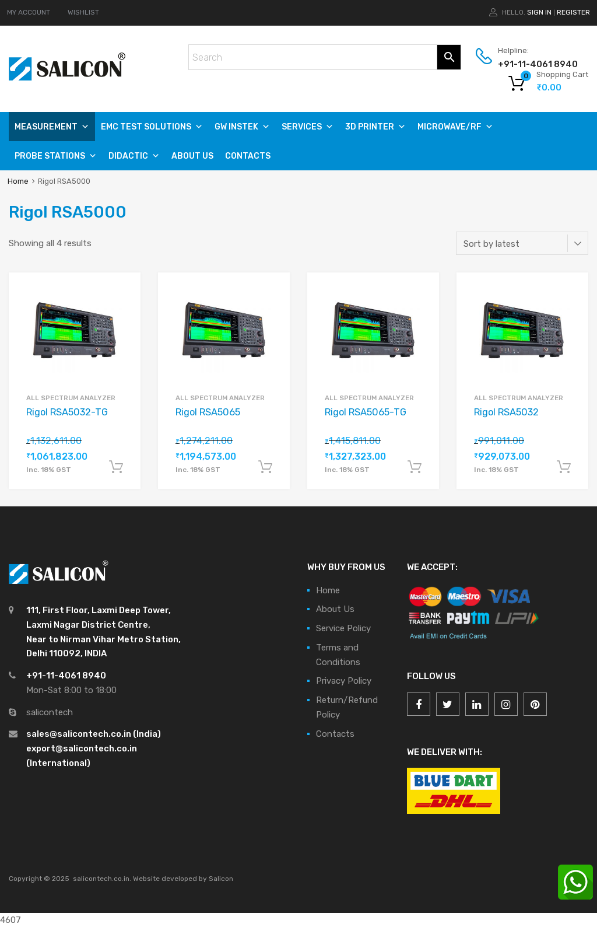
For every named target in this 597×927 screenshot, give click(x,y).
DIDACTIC (134, 156)
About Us (192, 156)
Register (573, 12)
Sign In (539, 12)
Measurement (52, 127)
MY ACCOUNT (28, 12)
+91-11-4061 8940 (526, 64)
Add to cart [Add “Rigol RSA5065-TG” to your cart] (415, 467)
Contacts (248, 156)
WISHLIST (83, 12)
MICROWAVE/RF (455, 127)
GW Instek (242, 127)
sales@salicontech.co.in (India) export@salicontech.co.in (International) (93, 748)
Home (18, 181)
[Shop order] (522, 243)
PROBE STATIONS (56, 156)
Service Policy (343, 628)
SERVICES (307, 127)
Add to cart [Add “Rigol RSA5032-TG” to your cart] (116, 467)
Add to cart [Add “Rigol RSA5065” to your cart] (265, 467)
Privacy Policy (343, 681)
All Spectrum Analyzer (70, 398)
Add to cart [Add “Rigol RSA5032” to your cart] (564, 467)
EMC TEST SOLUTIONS (152, 127)
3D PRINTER (375, 127)
